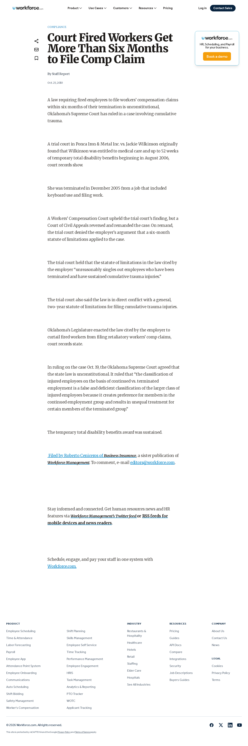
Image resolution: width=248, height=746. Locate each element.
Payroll (10, 652)
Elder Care (134, 670)
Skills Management (79, 638)
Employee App (16, 659)
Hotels (131, 649)
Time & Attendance (19, 638)
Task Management (79, 680)
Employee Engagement (82, 666)
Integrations (178, 659)
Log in (202, 8)
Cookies (217, 666)
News (216, 645)
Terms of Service (82, 732)
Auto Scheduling (17, 687)
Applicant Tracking (79, 708)
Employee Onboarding (21, 673)
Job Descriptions (181, 673)
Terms (216, 680)
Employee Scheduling (20, 631)
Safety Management (20, 701)
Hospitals (133, 677)
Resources (148, 8)
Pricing (168, 8)
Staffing (132, 663)
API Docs (176, 645)
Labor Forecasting (18, 645)
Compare (176, 652)
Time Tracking (76, 652)
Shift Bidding (14, 694)
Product (75, 8)
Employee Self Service (82, 645)
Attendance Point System (23, 666)
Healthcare (134, 642)
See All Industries (139, 684)
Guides (174, 638)
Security (175, 666)
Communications (18, 680)
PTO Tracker (75, 694)
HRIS (70, 673)
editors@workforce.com (152, 462)
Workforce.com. (61, 566)
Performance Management (85, 659)
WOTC (71, 701)
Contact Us (219, 638)
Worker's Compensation (22, 708)
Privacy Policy (221, 673)
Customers (123, 8)
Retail (130, 656)
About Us (218, 631)
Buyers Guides (179, 680)
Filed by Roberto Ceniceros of (76, 455)
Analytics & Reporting (81, 687)
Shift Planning (76, 631)
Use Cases (98, 8)
